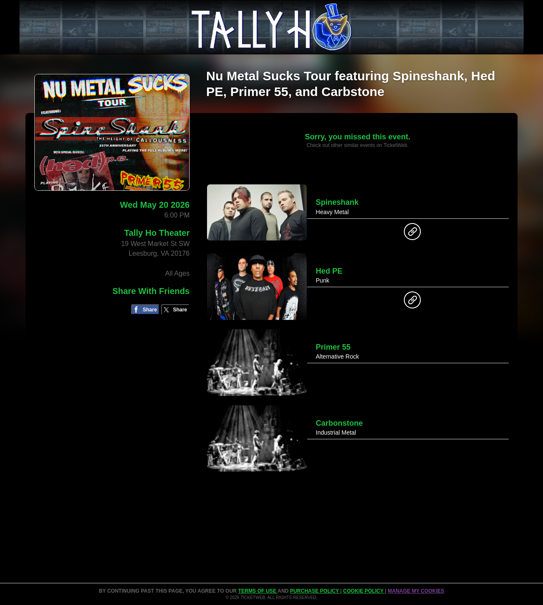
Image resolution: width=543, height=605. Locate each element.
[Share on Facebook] (145, 309)
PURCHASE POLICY (315, 591)
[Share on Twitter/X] (175, 309)
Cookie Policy (364, 591)
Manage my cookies (416, 591)
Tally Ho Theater (157, 232)
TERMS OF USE (257, 591)
